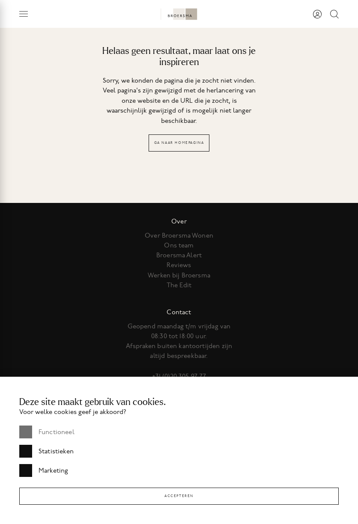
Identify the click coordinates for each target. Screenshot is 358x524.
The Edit (179, 285)
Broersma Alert (179, 255)
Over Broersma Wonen (179, 235)
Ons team (179, 245)
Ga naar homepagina (179, 142)
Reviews (179, 265)
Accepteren (179, 496)
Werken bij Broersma (179, 275)
